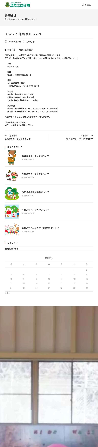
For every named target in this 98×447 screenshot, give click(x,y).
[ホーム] (6, 19)
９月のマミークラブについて (32, 200)
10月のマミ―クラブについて (32, 154)
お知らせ (31, 41)
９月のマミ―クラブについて (32, 169)
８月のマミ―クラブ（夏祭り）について (37, 215)
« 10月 (8, 278)
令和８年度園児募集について (32, 185)
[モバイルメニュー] (87, 4)
